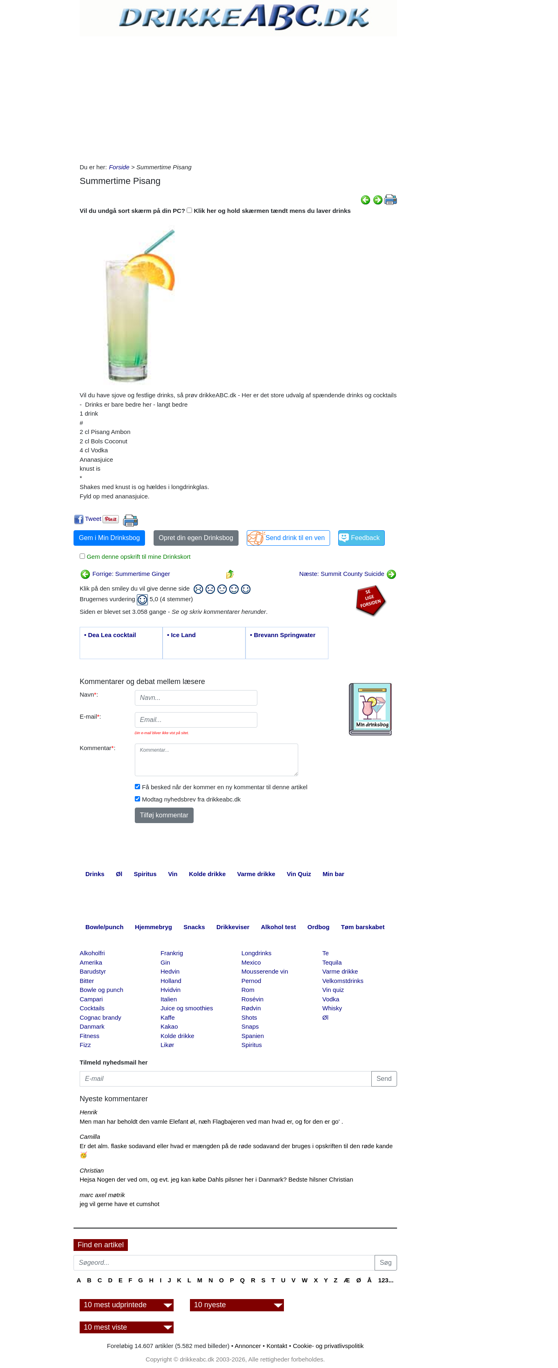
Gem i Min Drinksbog (109, 537)
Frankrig (172, 953)
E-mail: (90, 716)
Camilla (90, 1136)
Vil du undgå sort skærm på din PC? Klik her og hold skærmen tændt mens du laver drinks (215, 210)
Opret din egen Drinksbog (196, 537)
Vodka (330, 999)
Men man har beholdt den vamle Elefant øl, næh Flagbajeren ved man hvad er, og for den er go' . (211, 1121)
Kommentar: (98, 747)
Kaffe (168, 1017)
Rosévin (252, 999)
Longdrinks (256, 953)
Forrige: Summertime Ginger (125, 573)
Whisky (332, 1008)
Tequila (332, 962)
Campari (91, 999)
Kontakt (276, 1345)
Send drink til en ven (295, 537)
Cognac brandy (100, 1017)
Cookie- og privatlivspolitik (328, 1345)
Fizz (85, 1044)
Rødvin (251, 1008)
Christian (92, 1170)
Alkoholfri (92, 953)
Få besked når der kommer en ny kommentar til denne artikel (225, 787)
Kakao (169, 1026)
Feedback (365, 537)
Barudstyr (93, 971)
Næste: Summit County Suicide (348, 573)
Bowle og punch (101, 989)
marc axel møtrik (102, 1194)
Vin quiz (333, 989)
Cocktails (92, 1008)
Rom (247, 989)
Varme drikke (340, 971)
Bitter (87, 980)
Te (325, 953)
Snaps (250, 1026)
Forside (119, 167)
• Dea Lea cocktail (110, 634)
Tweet (93, 518)
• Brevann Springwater (282, 634)
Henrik (88, 1112)
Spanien (252, 1035)
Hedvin (170, 971)
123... (386, 1280)
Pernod (251, 980)
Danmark (92, 1026)
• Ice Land (181, 634)
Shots (249, 1017)
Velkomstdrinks (343, 980)
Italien (169, 999)
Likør (167, 1044)
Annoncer (248, 1345)
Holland (171, 980)
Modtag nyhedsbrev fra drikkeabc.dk (191, 799)
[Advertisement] (238, 97)
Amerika (91, 962)
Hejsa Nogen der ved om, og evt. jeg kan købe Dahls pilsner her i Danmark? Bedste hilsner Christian (216, 1179)
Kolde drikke (177, 1035)
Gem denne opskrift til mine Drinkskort (137, 556)
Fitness (89, 1035)
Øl (325, 1017)
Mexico (251, 962)
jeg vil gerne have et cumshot (119, 1203)
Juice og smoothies (187, 1008)
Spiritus (251, 1044)
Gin (165, 962)
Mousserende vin (264, 971)
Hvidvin (171, 989)
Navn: (89, 694)
